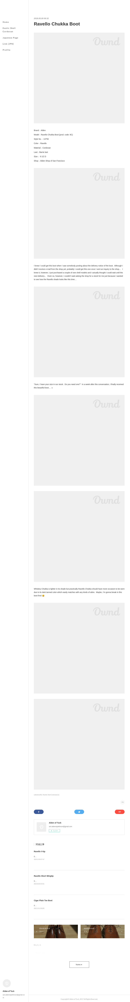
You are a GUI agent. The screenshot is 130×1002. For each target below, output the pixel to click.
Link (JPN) (8, 44)
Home (6, 22)
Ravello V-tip (39, 851)
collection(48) (38, 795)
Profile (6, 50)
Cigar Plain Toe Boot (43, 900)
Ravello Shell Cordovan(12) (51, 795)
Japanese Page (10, 38)
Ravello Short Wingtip (43, 876)
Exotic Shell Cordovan (9, 30)
